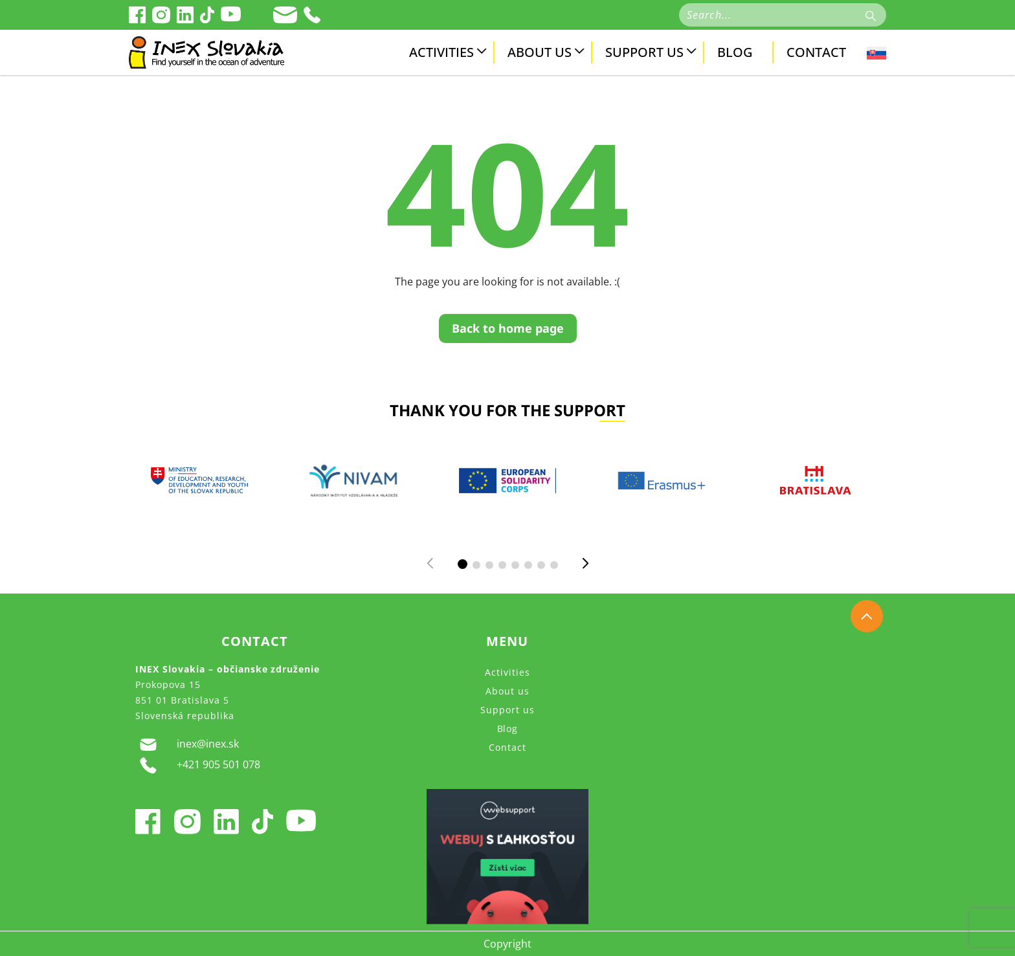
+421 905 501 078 (197, 765)
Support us (644, 52)
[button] (462, 564)
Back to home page (508, 328)
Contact (816, 52)
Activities (441, 52)
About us (540, 52)
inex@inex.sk (187, 744)
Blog (735, 52)
